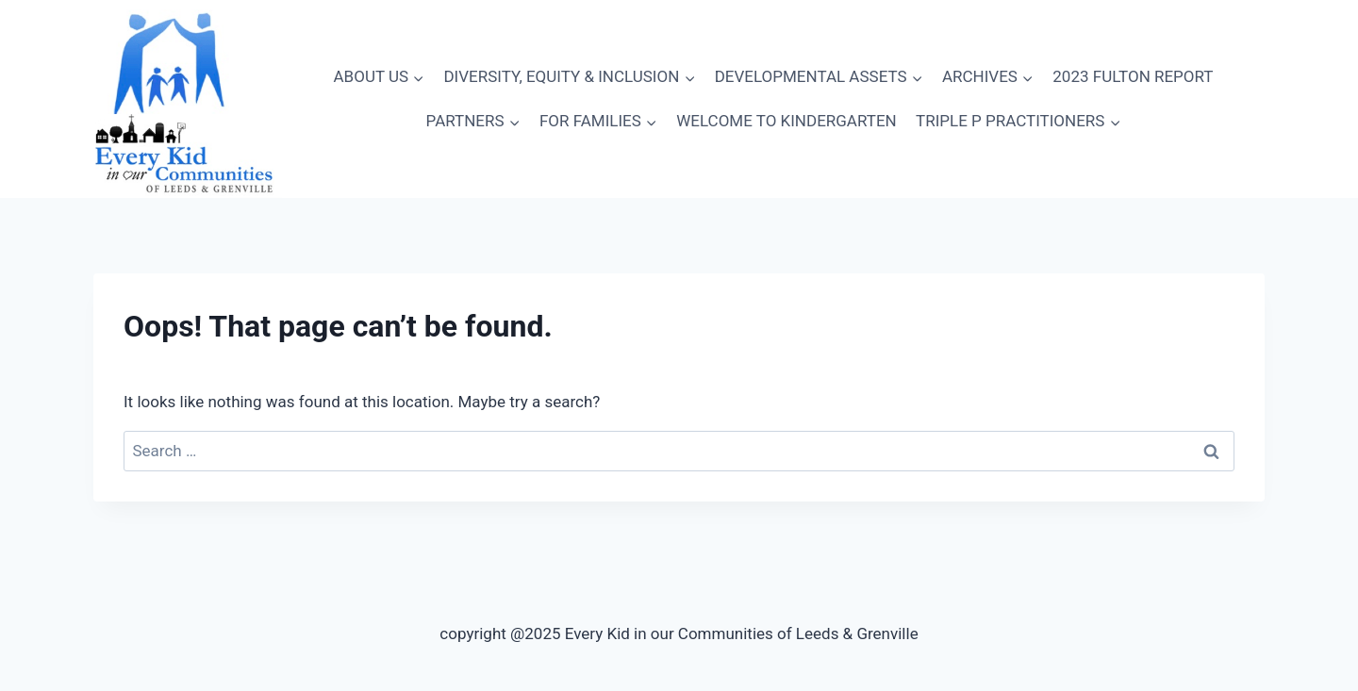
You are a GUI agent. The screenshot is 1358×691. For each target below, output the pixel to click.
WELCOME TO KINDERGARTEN (786, 120)
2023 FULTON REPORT (1132, 76)
